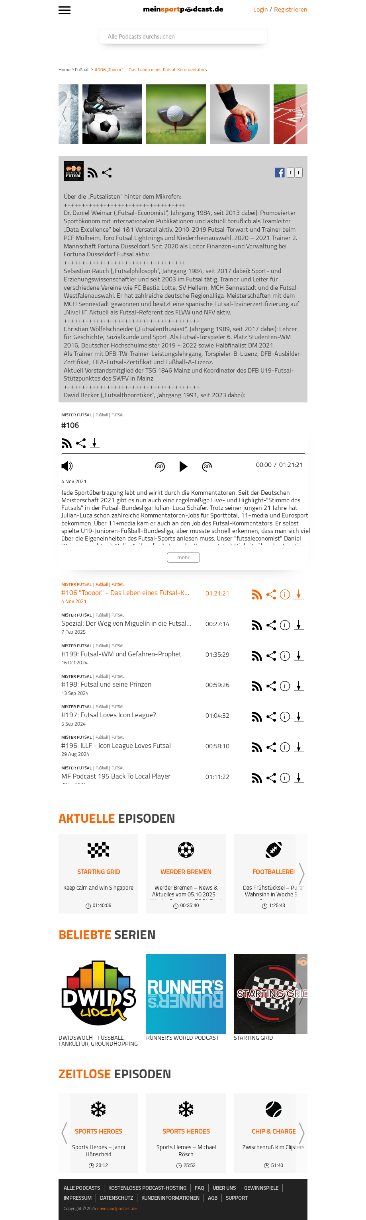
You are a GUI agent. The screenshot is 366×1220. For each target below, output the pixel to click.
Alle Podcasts (82, 1188)
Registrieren (290, 10)
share (108, 173)
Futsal (118, 415)
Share (82, 443)
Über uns (224, 1188)
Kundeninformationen (170, 1198)
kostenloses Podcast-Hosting (147, 1188)
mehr (183, 557)
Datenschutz (116, 1198)
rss (93, 173)
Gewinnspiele (261, 1188)
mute (68, 466)
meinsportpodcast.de (117, 1208)
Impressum (78, 1198)
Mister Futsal (76, 416)
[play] (183, 466)
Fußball (82, 70)
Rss (258, 594)
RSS (68, 443)
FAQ (199, 1188)
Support (237, 1198)
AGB (212, 1198)
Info (286, 594)
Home (64, 70)
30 (160, 466)
